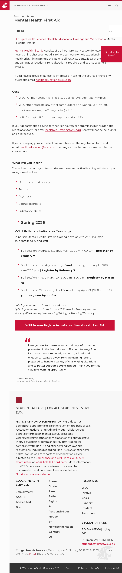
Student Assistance (89, 511)
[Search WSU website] (116, 5)
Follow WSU (112, 568)
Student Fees (54, 489)
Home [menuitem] (20, 30)
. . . (111, 31)
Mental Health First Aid (29, 50)
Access (69, 568)
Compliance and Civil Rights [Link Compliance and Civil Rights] (53, 458)
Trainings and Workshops (89, 39)
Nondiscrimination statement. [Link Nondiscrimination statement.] (34, 474)
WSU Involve (86, 490)
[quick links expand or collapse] (109, 5)
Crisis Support (87, 500)
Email (32, 554)
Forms (53, 481)
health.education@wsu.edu (53, 79)
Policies (82, 568)
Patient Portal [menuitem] (44, 30)
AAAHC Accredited (23, 500)
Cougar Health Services (31, 39)
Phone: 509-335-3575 (50, 554)
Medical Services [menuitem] (77, 30)
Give (19, 507)
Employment (24, 491)
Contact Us (54, 534)
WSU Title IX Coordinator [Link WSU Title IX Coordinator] (51, 462)
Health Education (59, 39)
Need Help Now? (112, 54)
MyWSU (95, 568)
